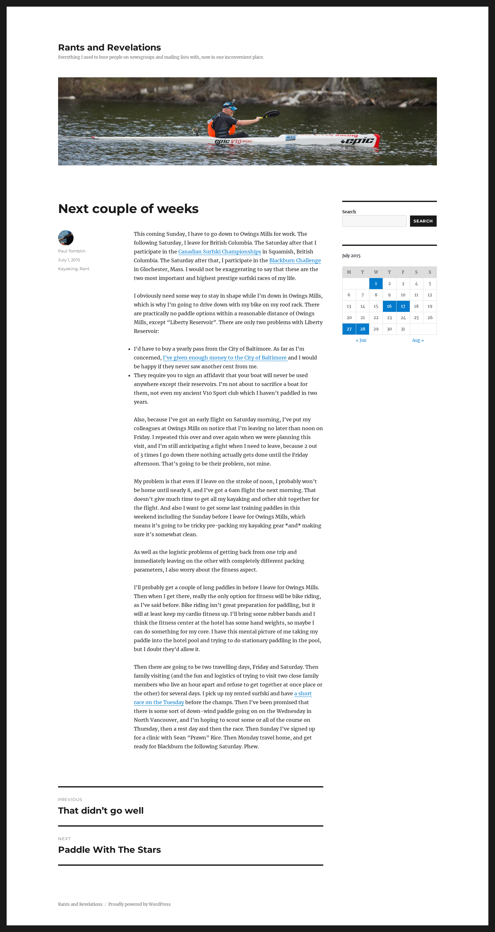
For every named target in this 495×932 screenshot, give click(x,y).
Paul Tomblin (72, 250)
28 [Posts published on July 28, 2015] (362, 329)
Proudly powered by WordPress (139, 904)
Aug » (418, 340)
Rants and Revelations (109, 47)
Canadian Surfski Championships (219, 251)
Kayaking (68, 268)
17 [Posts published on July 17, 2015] (403, 306)
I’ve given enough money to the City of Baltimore (225, 357)
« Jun (361, 340)
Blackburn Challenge (295, 260)
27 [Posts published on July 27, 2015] (349, 329)
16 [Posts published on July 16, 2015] (389, 306)
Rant (84, 268)
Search (349, 212)
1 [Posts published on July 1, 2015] (376, 283)
